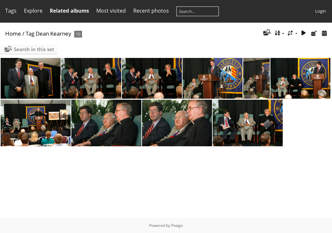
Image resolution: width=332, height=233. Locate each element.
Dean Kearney (53, 33)
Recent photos (151, 10)
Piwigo (177, 225)
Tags (11, 10)
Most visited (111, 10)
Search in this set (34, 49)
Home (13, 33)
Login (320, 11)
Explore (33, 10)
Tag (30, 33)
